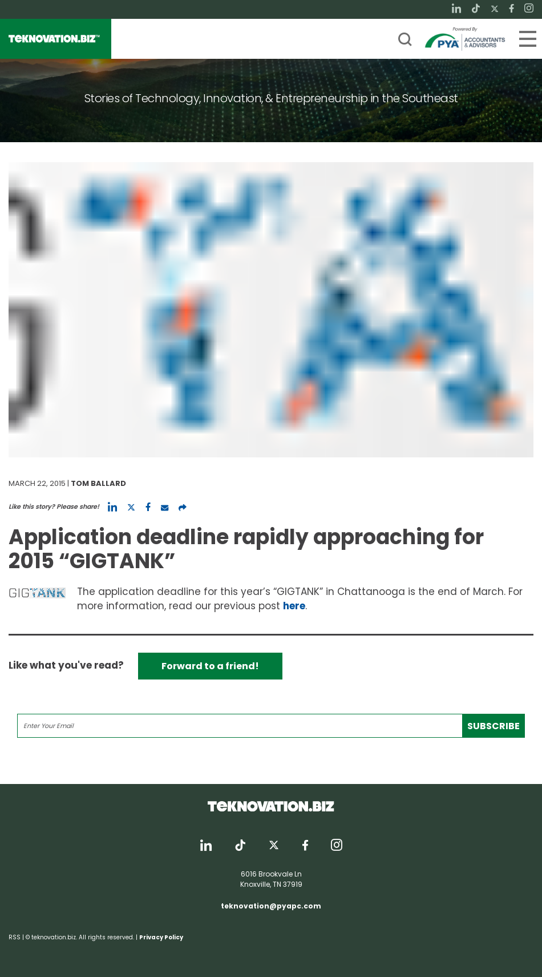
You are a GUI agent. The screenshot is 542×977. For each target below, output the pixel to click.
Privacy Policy (161, 937)
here (294, 606)
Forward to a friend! (210, 666)
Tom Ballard (98, 483)
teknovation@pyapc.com (271, 906)
